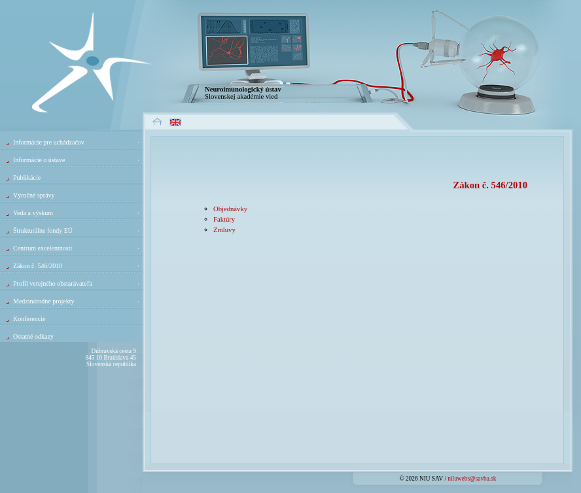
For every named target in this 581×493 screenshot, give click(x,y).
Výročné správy (34, 195)
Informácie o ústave (77, 159)
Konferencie (29, 318)
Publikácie (27, 177)
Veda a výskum (77, 212)
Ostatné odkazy (33, 336)
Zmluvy (224, 229)
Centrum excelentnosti (77, 248)
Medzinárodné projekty (77, 301)
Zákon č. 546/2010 (77, 265)
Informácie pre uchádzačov (77, 142)
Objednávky (230, 208)
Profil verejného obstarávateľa (77, 283)
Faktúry (224, 219)
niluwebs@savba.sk (472, 478)
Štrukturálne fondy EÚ (77, 230)
